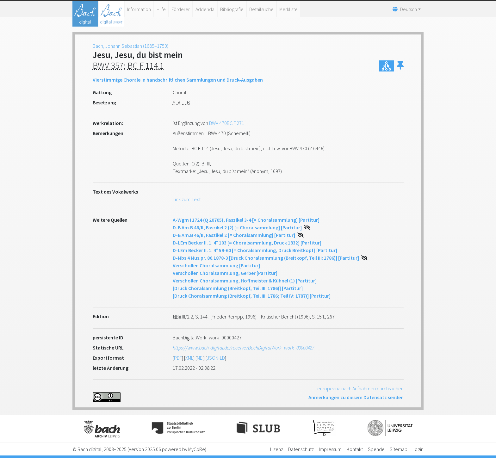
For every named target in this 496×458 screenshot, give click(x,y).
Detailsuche (261, 9)
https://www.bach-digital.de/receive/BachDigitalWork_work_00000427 (243, 347)
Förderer (180, 9)
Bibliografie (232, 9)
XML (189, 358)
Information (139, 9)
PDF (178, 358)
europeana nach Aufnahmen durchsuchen (360, 388)
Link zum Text (187, 199)
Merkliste (288, 9)
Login (418, 449)
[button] (400, 65)
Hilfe (161, 9)
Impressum (330, 449)
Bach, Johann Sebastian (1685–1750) (130, 46)
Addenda (204, 9)
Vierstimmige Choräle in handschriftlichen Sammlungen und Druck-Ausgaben (178, 80)
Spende (376, 449)
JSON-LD (216, 358)
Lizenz (276, 449)
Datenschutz (301, 449)
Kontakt (355, 449)
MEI (200, 358)
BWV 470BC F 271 (226, 123)
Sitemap (398, 449)
